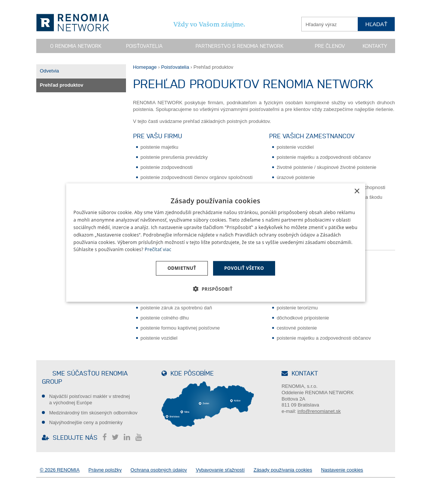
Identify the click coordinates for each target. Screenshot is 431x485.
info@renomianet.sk (319, 411)
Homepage (145, 67)
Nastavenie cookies (342, 470)
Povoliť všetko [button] (244, 268)
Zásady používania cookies (282, 470)
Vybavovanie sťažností (220, 470)
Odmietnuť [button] (181, 268)
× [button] (357, 191)
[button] (215, 288)
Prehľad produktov (61, 85)
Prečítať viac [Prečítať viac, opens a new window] (158, 249)
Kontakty (375, 46)
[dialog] (215, 242)
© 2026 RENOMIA (60, 470)
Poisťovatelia (144, 46)
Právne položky (105, 470)
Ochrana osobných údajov (158, 470)
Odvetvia (49, 71)
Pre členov (330, 46)
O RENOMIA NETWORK (75, 46)
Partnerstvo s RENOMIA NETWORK (239, 46)
